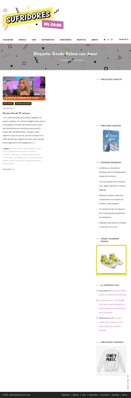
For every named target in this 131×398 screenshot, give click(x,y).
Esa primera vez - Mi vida (110, 300)
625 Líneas (8, 103)
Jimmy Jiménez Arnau (30, 154)
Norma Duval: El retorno (16, 113)
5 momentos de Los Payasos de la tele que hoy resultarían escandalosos (112, 213)
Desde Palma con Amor (19, 151)
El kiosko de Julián (23, 103)
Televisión (8, 39)
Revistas (81, 39)
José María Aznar (21, 157)
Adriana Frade (16, 148)
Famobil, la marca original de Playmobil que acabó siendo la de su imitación (112, 308)
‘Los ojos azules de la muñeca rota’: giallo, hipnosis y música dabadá (112, 185)
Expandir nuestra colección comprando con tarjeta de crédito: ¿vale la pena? (111, 199)
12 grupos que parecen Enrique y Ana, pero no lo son (112, 225)
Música (22, 39)
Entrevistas (48, 39)
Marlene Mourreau (33, 160)
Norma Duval (8, 163)
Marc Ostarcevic (17, 160)
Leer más (8, 169)
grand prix (15, 154)
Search (123, 39)
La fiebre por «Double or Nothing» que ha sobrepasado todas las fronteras (112, 172)
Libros (94, 39)
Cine (34, 39)
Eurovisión (65, 39)
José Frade (7, 157)
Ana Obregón (29, 148)
